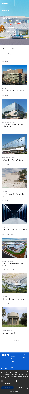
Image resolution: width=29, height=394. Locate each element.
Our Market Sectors (10, 27)
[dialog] (14, 382)
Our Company (14, 355)
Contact (24, 360)
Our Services (14, 359)
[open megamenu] (21, 3)
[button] (3, 32)
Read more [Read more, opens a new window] (14, 377)
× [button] (27, 371)
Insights (24, 354)
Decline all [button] (21, 387)
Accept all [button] (7, 387)
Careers (24, 357)
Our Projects (14, 361)
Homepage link (5, 355)
